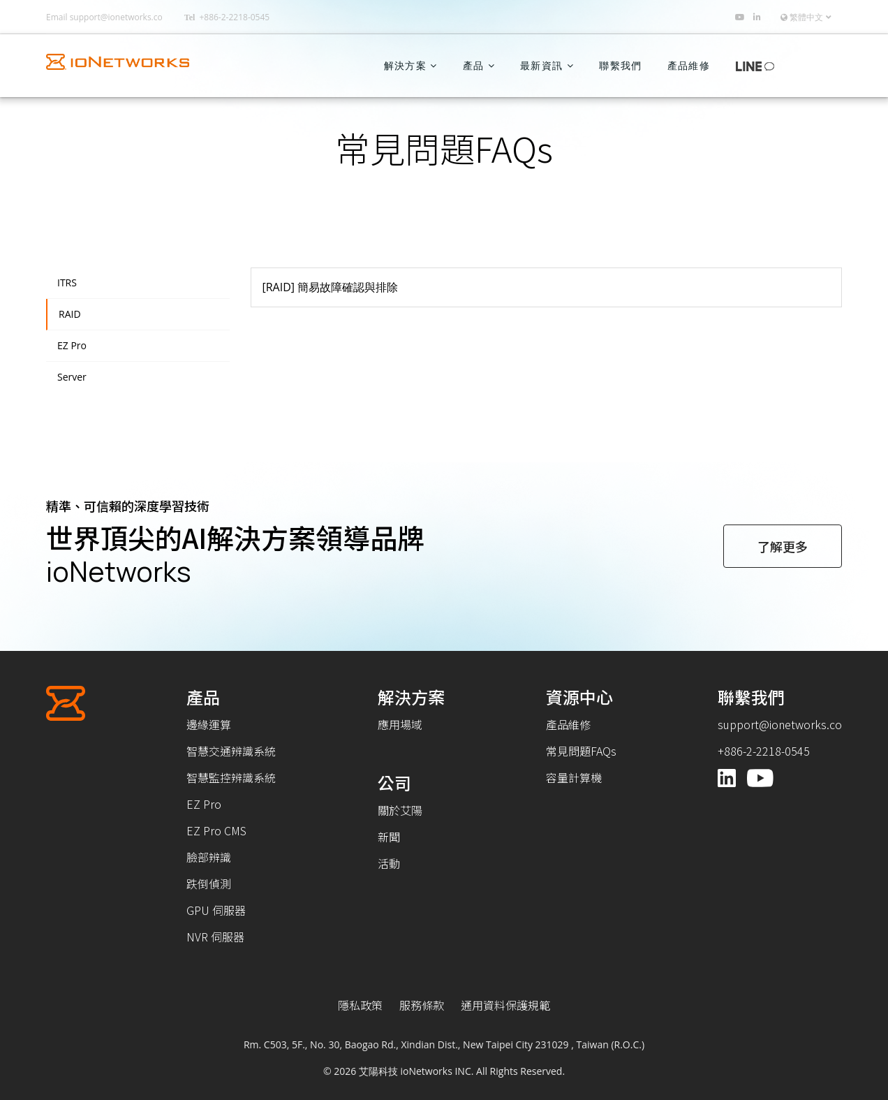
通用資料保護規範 (505, 1005)
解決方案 (405, 65)
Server (72, 377)
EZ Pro (72, 346)
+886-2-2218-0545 (234, 17)
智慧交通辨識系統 (231, 750)
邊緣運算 (208, 724)
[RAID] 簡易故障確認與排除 (330, 287)
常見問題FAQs (581, 750)
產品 (473, 65)
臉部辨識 (208, 857)
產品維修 (688, 65)
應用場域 (400, 724)
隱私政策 (360, 1005)
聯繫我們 (620, 65)
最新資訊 (541, 65)
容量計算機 (574, 777)
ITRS (67, 283)
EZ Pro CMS (216, 830)
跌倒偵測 (208, 883)
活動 (389, 863)
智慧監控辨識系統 (231, 777)
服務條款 (421, 1005)
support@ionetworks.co (116, 17)
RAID (70, 314)
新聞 (389, 836)
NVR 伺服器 (215, 936)
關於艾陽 (400, 810)
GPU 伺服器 (216, 910)
